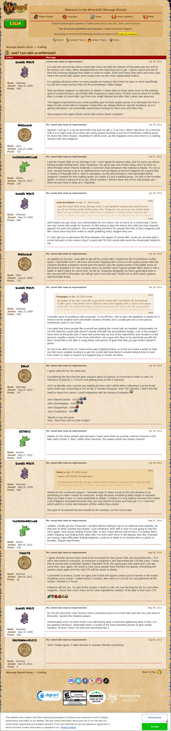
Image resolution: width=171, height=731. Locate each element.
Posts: (11, 88)
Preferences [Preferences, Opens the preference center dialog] (154, 719)
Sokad (25, 366)
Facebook (134, 23)
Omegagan (25, 125)
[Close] (167, 723)
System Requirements (63, 713)
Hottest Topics (99, 40)
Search (60, 40)
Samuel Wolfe (24, 62)
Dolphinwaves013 (25, 640)
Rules (116, 40)
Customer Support (85, 713)
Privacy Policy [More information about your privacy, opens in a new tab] (68, 729)
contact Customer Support (117, 28)
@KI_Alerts (118, 23)
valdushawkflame (24, 157)
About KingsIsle (104, 713)
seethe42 (25, 432)
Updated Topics (77, 40)
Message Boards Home (20, 47)
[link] (50, 696)
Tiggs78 (24, 553)
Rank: (11, 83)
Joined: (12, 85)
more (150, 201)
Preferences (119, 713)
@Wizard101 (100, 23)
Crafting (42, 47)
